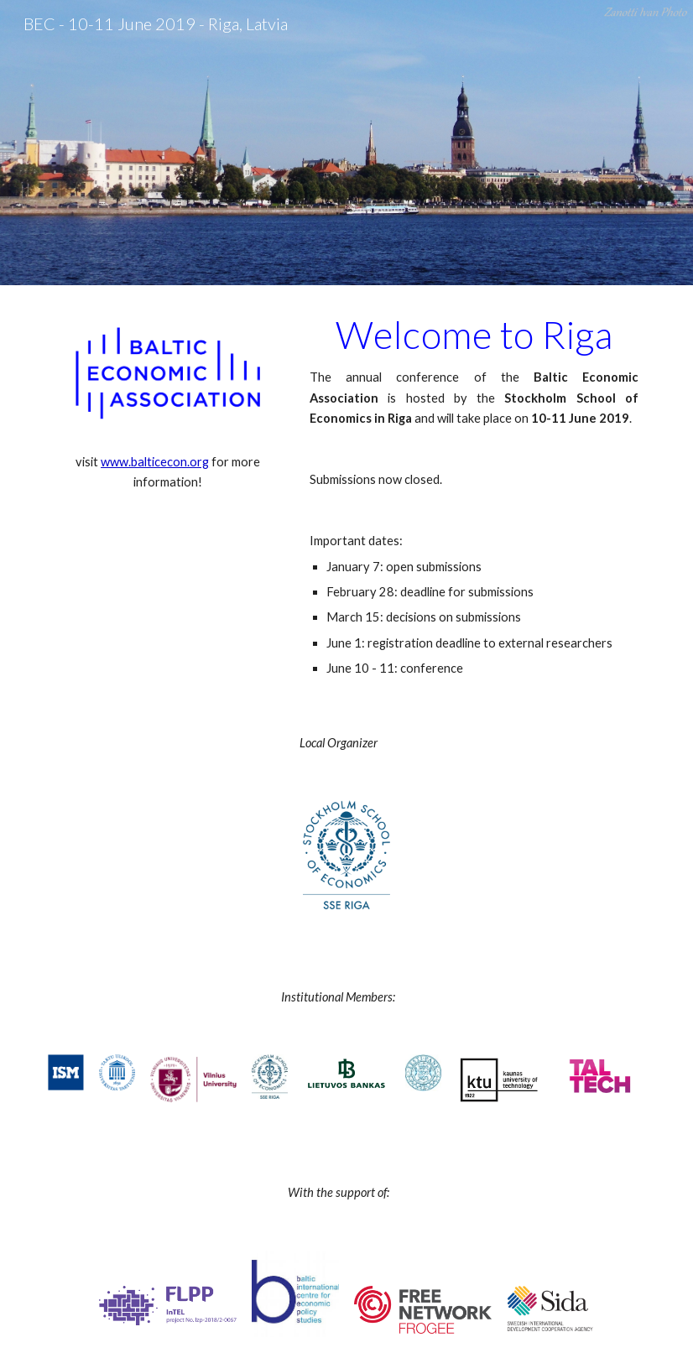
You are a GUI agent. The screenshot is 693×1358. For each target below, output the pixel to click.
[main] (168, 472)
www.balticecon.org (155, 462)
